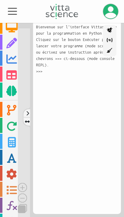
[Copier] (22, 208)
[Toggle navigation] (12, 11)
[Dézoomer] (22, 198)
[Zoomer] (22, 187)
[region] (9, 117)
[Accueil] (62, 11)
